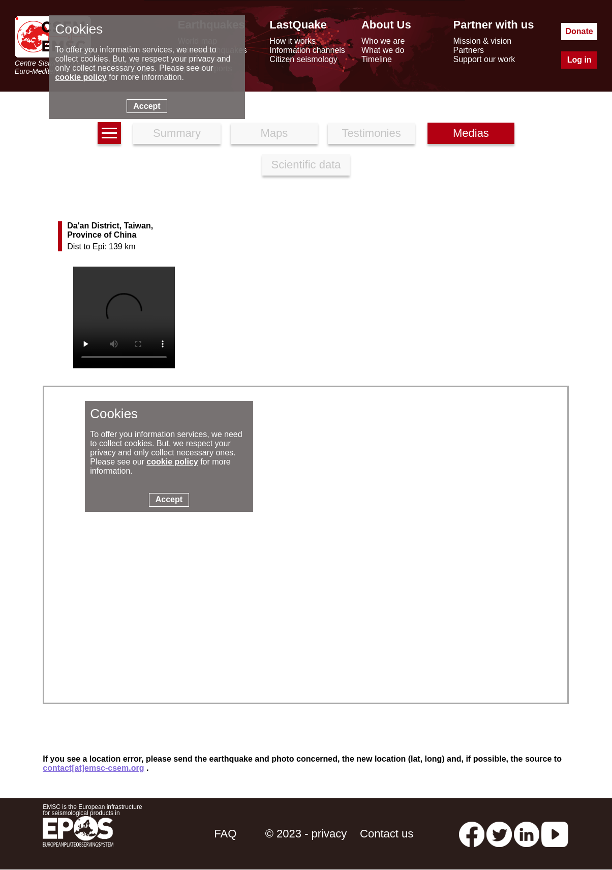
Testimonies (371, 133)
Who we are (383, 41)
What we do (382, 50)
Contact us (386, 833)
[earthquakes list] (109, 133)
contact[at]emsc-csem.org (93, 768)
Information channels (307, 50)
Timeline (376, 59)
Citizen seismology (303, 59)
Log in (579, 59)
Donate (579, 31)
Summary (177, 133)
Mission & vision (482, 41)
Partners (468, 50)
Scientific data (306, 164)
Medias (471, 133)
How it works (292, 41)
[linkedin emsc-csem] (526, 833)
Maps (274, 133)
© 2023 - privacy (306, 833)
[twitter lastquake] (499, 833)
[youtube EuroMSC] (554, 833)
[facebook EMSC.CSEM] (471, 833)
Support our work (484, 59)
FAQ (225, 833)
